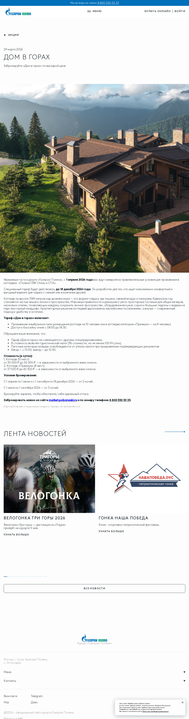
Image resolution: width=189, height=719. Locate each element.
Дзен (34, 702)
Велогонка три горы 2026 (34, 518)
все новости (94, 588)
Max (6, 702)
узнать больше (16, 534)
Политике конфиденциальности (155, 711)
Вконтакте (10, 696)
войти (180, 11)
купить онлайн (158, 11)
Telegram (37, 696)
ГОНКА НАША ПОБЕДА (123, 518)
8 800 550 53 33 (108, 3)
